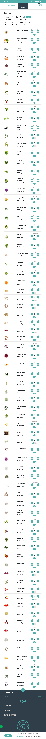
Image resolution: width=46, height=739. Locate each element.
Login (12, 1)
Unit (35, 138)
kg (34, 102)
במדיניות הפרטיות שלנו (20, 736)
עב (40, 1)
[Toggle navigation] (6, 6)
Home (5, 10)
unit (34, 34)
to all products (11, 5)
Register (8, 1)
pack (34, 42)
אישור (8, 735)
